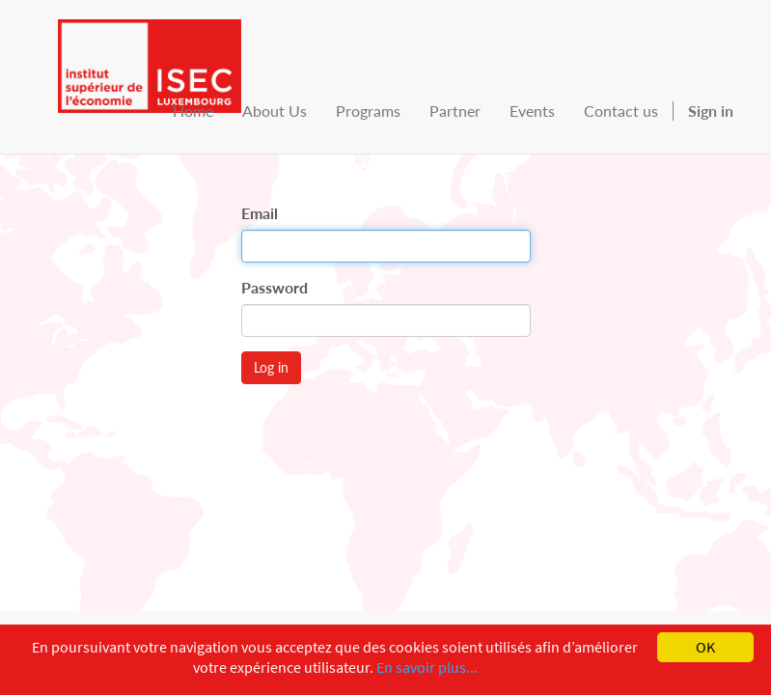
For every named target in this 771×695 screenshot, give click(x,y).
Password (274, 287)
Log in (271, 367)
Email (259, 213)
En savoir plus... (427, 667)
